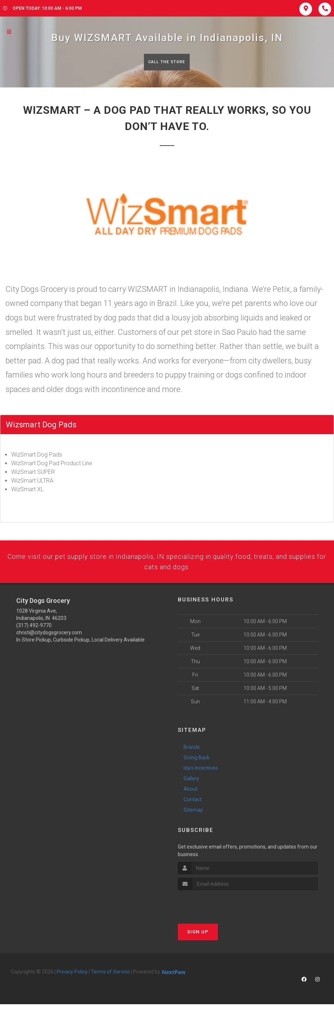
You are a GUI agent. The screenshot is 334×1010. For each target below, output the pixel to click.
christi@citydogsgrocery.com (49, 638)
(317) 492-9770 (34, 631)
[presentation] (216, 909)
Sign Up (197, 937)
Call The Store (166, 62)
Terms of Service (110, 977)
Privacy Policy (72, 977)
